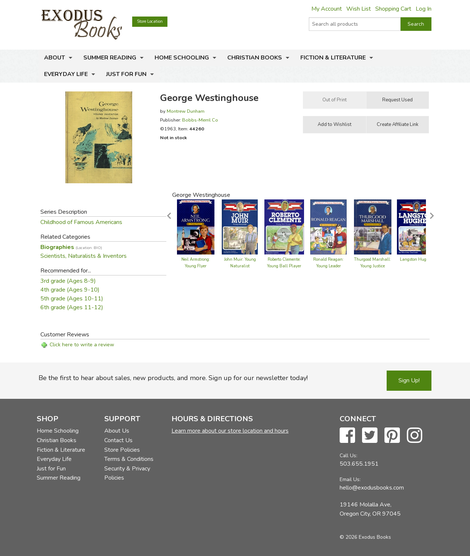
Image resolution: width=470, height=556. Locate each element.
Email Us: (350, 479)
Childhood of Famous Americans (81, 222)
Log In (423, 9)
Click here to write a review (82, 344)
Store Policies (122, 450)
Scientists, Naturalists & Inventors (83, 256)
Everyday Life (66, 74)
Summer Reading (109, 58)
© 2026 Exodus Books (365, 537)
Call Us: (348, 455)
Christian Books (254, 58)
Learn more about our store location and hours (230, 431)
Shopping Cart (393, 9)
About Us (116, 431)
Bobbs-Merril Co (200, 120)
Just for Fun (126, 74)
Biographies (71, 247)
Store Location (150, 21)
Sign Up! (409, 380)
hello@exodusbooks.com (372, 488)
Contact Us (118, 440)
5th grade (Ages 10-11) (71, 299)
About (54, 58)
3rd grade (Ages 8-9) (68, 281)
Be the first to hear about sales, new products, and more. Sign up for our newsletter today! (173, 377)
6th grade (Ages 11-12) (71, 307)
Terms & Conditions (128, 459)
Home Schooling (182, 58)
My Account (326, 9)
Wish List (358, 9)
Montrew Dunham (186, 111)
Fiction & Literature (333, 58)
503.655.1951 (359, 464)
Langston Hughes (416, 259)
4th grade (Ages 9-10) (70, 290)
